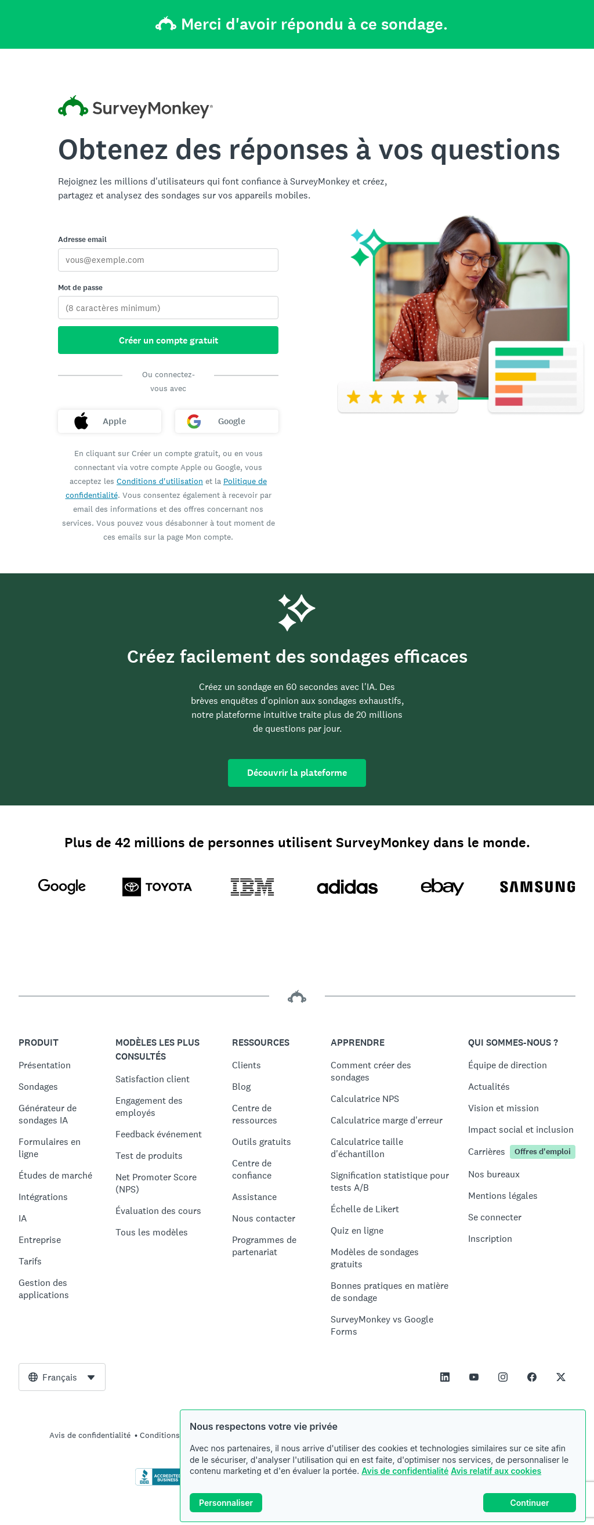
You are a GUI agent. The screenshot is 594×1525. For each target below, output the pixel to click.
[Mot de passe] (168, 307)
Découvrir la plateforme (297, 773)
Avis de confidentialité (404, 1471)
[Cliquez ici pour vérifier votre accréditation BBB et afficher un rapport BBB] (159, 1483)
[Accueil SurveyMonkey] (135, 108)
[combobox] (62, 1377)
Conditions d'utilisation (160, 481)
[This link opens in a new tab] (444, 1377)
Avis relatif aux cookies (496, 1471)
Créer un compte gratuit (168, 340)
